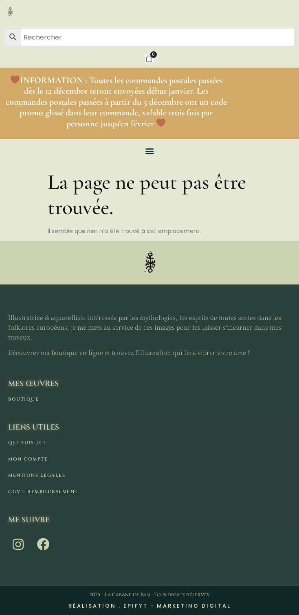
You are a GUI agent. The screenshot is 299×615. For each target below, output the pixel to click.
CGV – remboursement (43, 492)
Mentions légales (36, 475)
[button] (149, 151)
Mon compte (28, 459)
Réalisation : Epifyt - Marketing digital (149, 606)
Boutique (23, 399)
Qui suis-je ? (27, 443)
